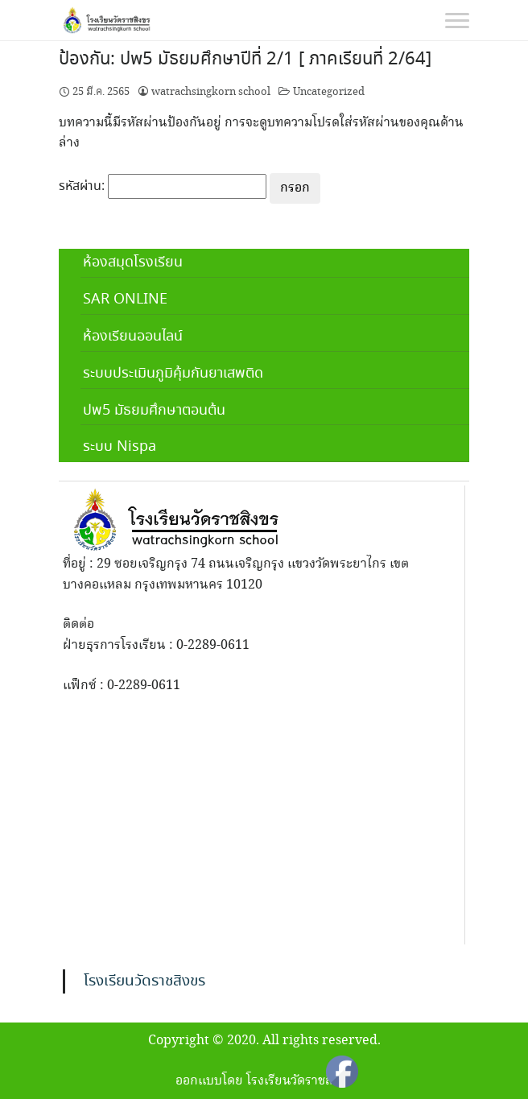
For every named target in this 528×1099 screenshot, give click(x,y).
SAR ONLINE (125, 299)
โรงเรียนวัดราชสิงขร (144, 981)
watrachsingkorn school (210, 92)
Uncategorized (329, 92)
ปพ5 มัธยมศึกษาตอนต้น (154, 410)
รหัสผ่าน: (162, 187)
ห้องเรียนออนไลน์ (133, 336)
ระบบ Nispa (119, 446)
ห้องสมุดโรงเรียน (133, 262)
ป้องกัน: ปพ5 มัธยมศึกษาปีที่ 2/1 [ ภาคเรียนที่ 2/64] (245, 59)
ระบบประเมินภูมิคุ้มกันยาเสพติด (173, 373)
